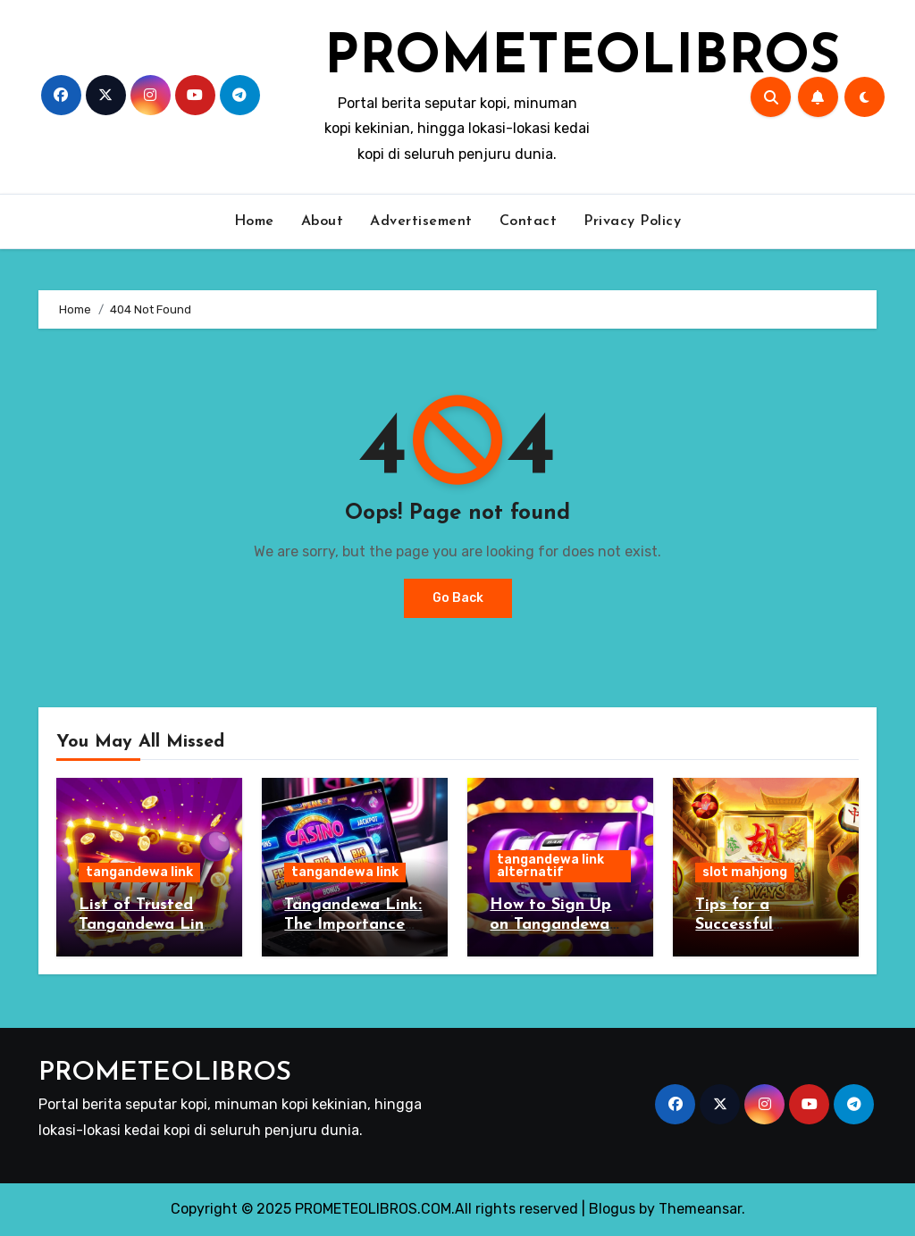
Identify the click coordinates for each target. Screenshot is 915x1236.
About (322, 221)
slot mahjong (744, 872)
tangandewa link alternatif (550, 866)
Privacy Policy (632, 221)
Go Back (457, 597)
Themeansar (700, 1208)
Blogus (612, 1208)
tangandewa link (139, 872)
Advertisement (421, 221)
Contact (528, 221)
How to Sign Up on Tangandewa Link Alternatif (550, 924)
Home (254, 221)
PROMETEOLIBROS (582, 59)
